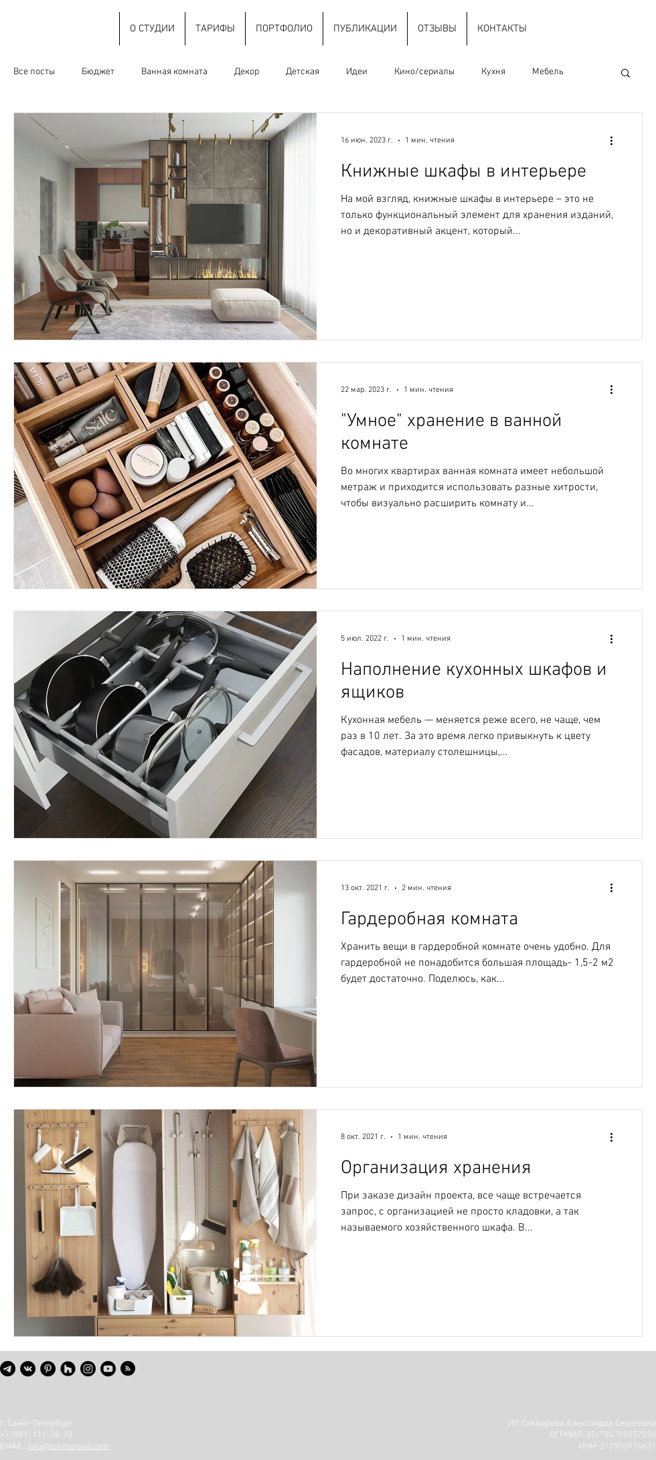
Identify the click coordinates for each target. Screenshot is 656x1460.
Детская (302, 72)
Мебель (548, 72)
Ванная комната (174, 72)
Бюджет (98, 72)
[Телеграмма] (7, 1368)
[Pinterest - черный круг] (48, 1368)
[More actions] (616, 140)
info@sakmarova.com (68, 1446)
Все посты (34, 72)
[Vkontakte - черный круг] (27, 1368)
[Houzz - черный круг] (68, 1368)
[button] (625, 74)
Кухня (493, 72)
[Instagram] (88, 1368)
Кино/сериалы (424, 72)
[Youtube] (108, 1368)
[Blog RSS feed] (127, 1369)
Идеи (356, 72)
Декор (246, 72)
